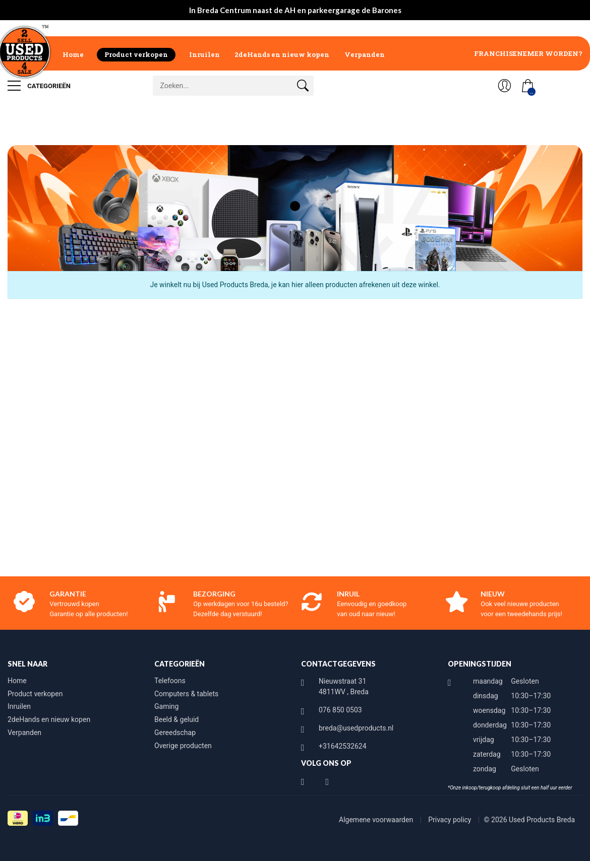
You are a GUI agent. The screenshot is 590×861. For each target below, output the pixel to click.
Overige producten (183, 746)
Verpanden (364, 54)
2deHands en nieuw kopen (281, 54)
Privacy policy (450, 820)
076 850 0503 (340, 710)
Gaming (166, 706)
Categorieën (39, 86)
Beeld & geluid (176, 719)
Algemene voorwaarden (377, 820)
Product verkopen (136, 54)
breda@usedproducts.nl (356, 728)
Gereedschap (175, 732)
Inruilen (204, 54)
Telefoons (170, 681)
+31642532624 (343, 746)
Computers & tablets (186, 694)
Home (73, 54)
